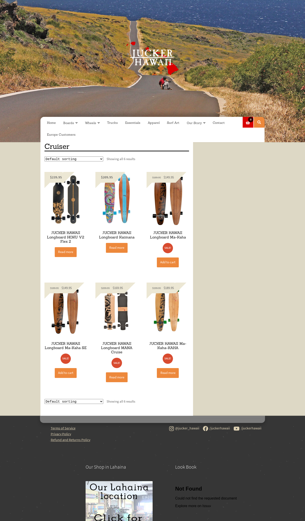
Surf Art (173, 123)
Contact (219, 123)
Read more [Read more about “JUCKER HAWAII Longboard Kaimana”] (116, 248)
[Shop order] (73, 159)
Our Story (194, 123)
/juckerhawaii (216, 429)
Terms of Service (63, 428)
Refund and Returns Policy (70, 440)
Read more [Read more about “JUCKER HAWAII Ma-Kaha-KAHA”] (167, 373)
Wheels (90, 123)
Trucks (112, 123)
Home (51, 123)
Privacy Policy (61, 434)
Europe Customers (61, 135)
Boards (68, 123)
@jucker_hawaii (184, 429)
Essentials (132, 123)
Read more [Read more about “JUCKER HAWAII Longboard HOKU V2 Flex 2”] (65, 252)
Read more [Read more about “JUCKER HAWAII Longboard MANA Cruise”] (116, 377)
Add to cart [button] (167, 262)
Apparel (154, 123)
